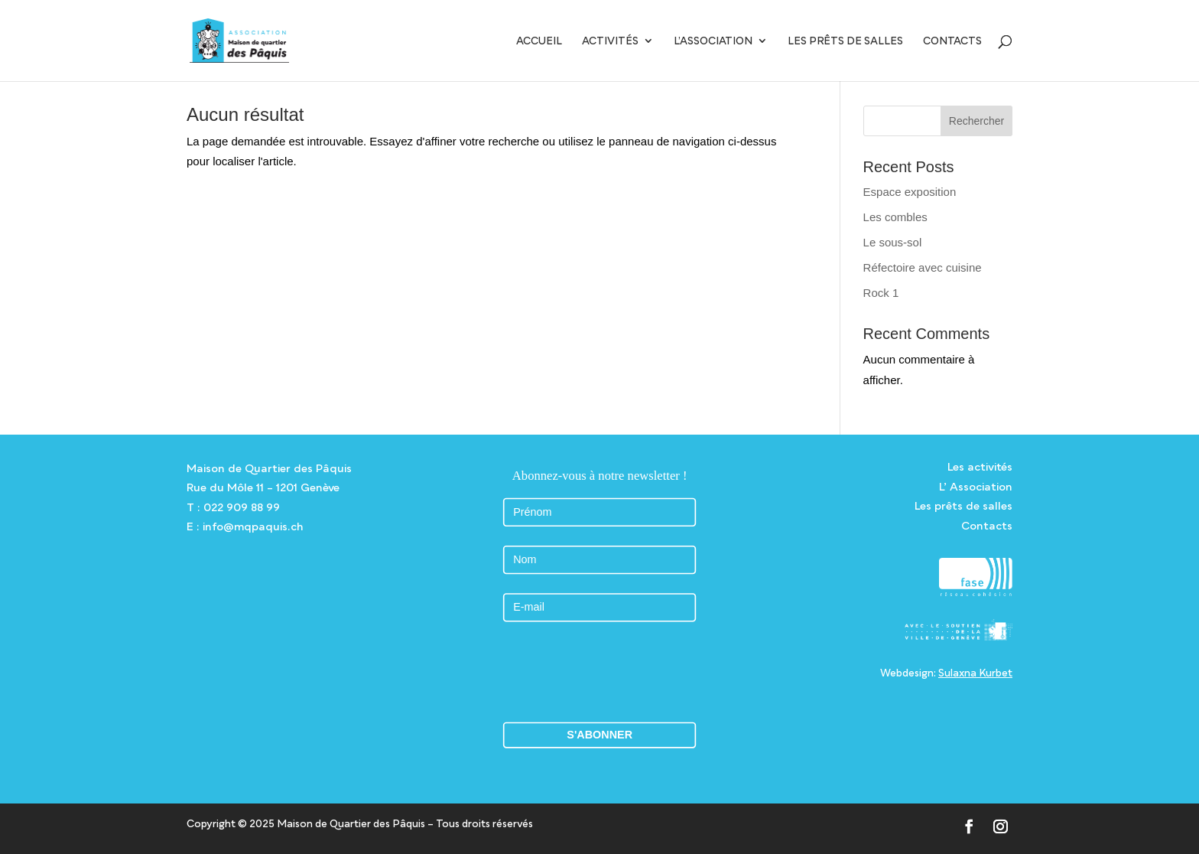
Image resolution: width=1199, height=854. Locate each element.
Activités (610, 41)
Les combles (895, 216)
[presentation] (599, 671)
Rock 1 (881, 292)
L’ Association (975, 486)
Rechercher (976, 121)
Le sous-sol (892, 242)
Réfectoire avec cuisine (922, 267)
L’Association (713, 41)
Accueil (539, 41)
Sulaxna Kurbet (975, 673)
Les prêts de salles (845, 41)
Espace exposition (910, 191)
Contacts (952, 41)
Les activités (979, 466)
